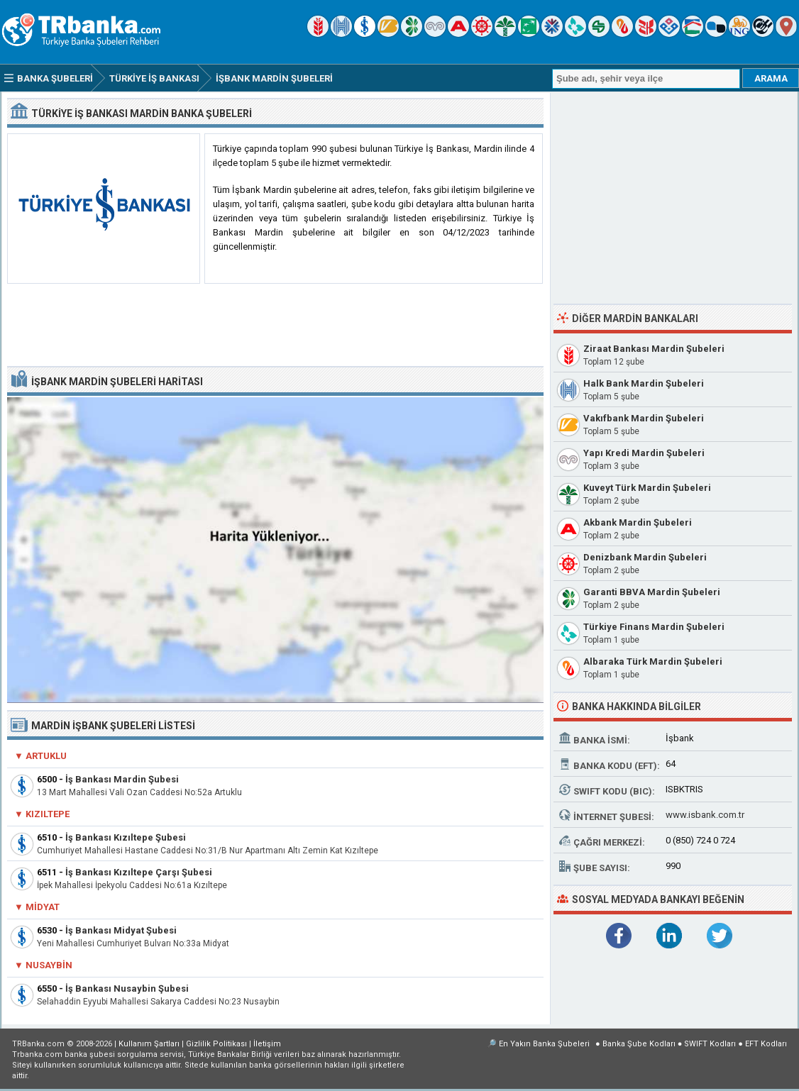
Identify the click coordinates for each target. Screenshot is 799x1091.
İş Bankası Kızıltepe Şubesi (125, 837)
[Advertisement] (275, 326)
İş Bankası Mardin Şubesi (122, 779)
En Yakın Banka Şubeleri (544, 1043)
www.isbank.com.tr (705, 814)
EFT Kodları (766, 1043)
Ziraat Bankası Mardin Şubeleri (653, 348)
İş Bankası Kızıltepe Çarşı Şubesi (138, 872)
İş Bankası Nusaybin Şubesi (127, 988)
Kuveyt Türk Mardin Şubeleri (647, 487)
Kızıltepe (48, 814)
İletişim (267, 1043)
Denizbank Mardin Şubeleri (645, 557)
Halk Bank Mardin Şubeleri (643, 383)
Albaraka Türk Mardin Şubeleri (652, 661)
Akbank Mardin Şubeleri (637, 522)
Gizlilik (216, 1043)
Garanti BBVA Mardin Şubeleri (651, 592)
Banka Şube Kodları (639, 1043)
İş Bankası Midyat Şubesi (121, 930)
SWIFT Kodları (710, 1043)
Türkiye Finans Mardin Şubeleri (653, 626)
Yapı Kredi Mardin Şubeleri (644, 453)
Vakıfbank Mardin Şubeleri (643, 418)
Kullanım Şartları (149, 1043)
